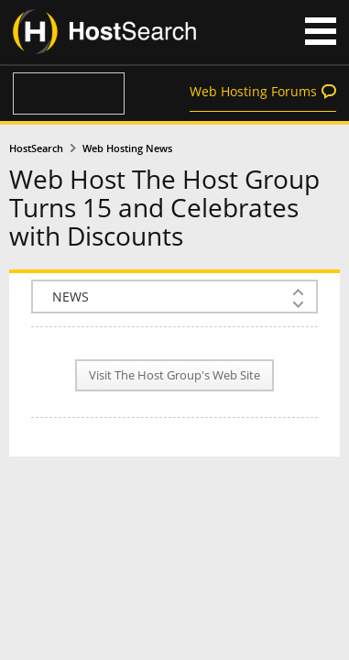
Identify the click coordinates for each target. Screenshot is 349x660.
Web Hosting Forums (253, 91)
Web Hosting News (127, 148)
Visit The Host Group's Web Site (174, 375)
